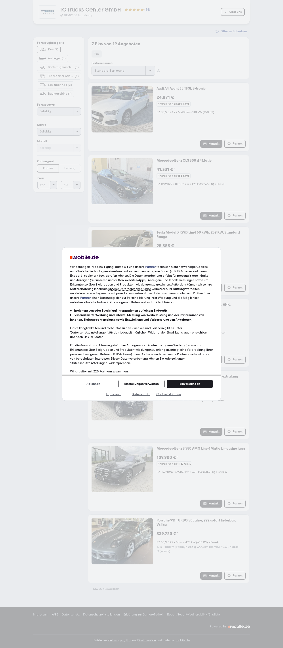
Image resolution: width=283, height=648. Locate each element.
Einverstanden (190, 384)
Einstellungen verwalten (141, 384)
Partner (150, 267)
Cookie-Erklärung (168, 394)
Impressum (113, 394)
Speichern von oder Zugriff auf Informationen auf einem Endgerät (120, 310)
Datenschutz (141, 394)
